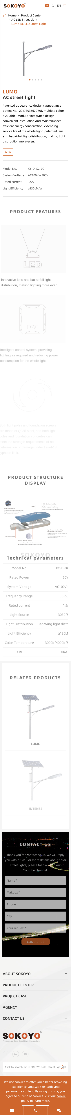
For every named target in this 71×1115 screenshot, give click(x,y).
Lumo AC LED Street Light (28, 24)
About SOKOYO (17, 973)
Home (12, 15)
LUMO (35, 742)
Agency (10, 1007)
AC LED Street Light (24, 20)
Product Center (31, 15)
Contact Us (35, 940)
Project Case (15, 996)
